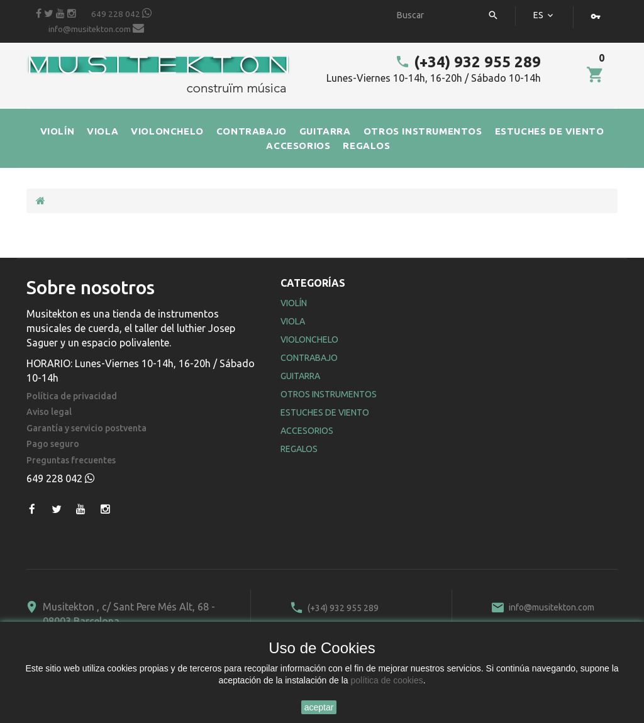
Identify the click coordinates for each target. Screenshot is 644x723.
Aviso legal (49, 412)
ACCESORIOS (298, 145)
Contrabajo (309, 358)
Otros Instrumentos (328, 394)
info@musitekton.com (96, 28)
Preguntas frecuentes (71, 460)
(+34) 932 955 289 (468, 62)
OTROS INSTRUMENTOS (423, 131)
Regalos (299, 449)
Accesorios (306, 431)
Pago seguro (52, 444)
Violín (293, 303)
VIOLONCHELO (167, 131)
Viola (292, 321)
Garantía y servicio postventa (86, 428)
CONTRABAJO (251, 131)
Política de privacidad (71, 396)
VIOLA (102, 131)
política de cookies (387, 680)
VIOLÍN (57, 131)
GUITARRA (325, 131)
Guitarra (300, 376)
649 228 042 (121, 13)
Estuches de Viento (324, 412)
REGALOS (366, 145)
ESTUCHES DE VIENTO (549, 131)
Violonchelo (309, 339)
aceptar (319, 707)
